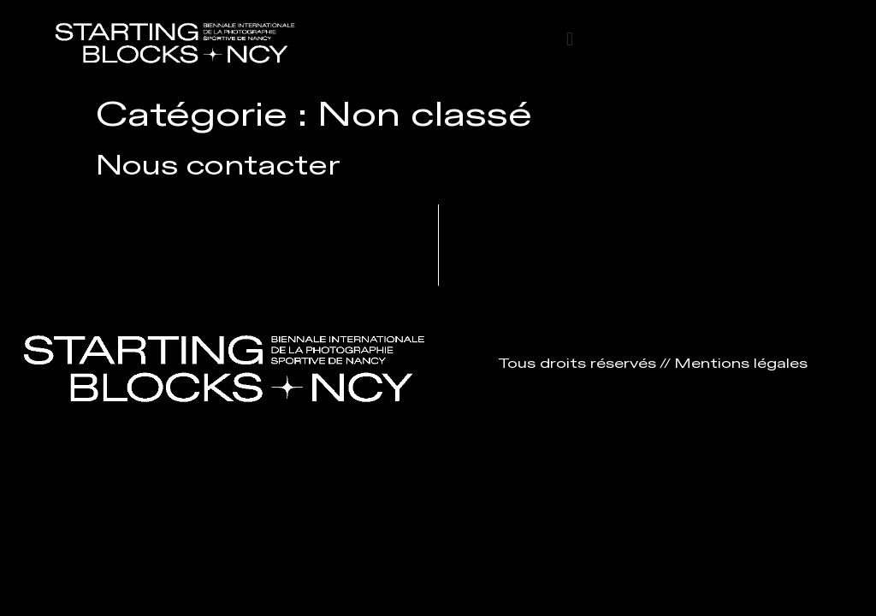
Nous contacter (218, 166)
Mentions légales (741, 364)
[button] (569, 40)
